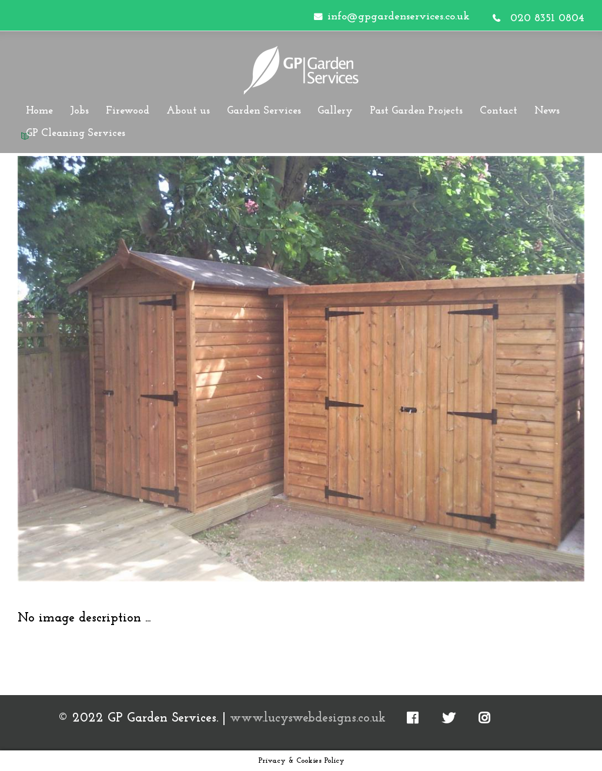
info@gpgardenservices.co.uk (398, 16)
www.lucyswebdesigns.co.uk (308, 718)
